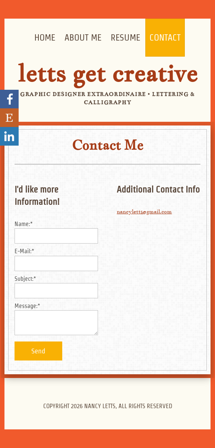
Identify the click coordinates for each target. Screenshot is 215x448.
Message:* (27, 306)
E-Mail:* (24, 251)
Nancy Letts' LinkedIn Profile (9, 136)
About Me (82, 37)
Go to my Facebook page (9, 99)
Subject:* (25, 279)
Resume (125, 37)
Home (44, 37)
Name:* (24, 224)
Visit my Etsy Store (9, 117)
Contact (165, 37)
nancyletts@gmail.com (144, 211)
